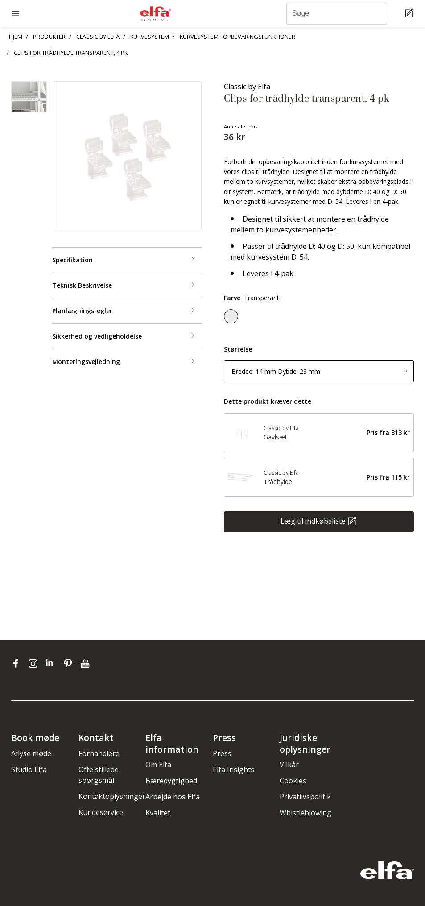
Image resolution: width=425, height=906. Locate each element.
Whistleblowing (305, 813)
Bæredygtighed (171, 781)
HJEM (15, 37)
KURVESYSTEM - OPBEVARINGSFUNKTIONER (237, 37)
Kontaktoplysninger (111, 796)
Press (222, 753)
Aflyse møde (31, 753)
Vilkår (289, 764)
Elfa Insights (233, 769)
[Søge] (336, 14)
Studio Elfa (29, 769)
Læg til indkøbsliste (313, 521)
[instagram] (35, 663)
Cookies (293, 781)
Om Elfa (158, 764)
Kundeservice (100, 812)
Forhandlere (99, 753)
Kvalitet (157, 813)
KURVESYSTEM (149, 37)
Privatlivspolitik (305, 797)
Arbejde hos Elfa (172, 797)
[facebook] (17, 663)
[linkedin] (52, 663)
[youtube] (86, 663)
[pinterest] (69, 663)
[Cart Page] (410, 14)
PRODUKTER (49, 37)
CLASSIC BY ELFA (98, 37)
